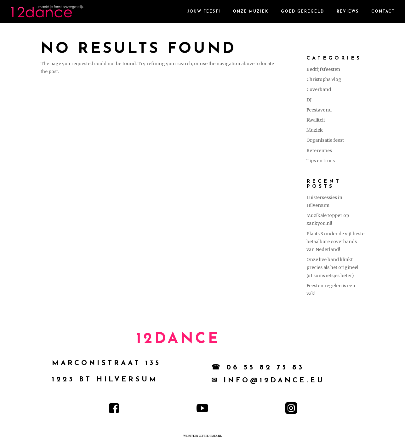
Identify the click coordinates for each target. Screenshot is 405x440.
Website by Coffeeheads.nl (202, 435)
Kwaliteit (315, 120)
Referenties (319, 150)
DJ (308, 100)
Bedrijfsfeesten (323, 69)
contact (383, 12)
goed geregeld (302, 12)
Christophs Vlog (323, 79)
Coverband (318, 89)
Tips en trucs (320, 160)
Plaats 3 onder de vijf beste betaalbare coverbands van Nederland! (335, 241)
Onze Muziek (250, 12)
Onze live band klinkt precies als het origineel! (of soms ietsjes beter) (333, 267)
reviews (348, 12)
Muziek (314, 130)
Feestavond (319, 110)
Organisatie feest (325, 140)
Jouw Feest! (203, 12)
